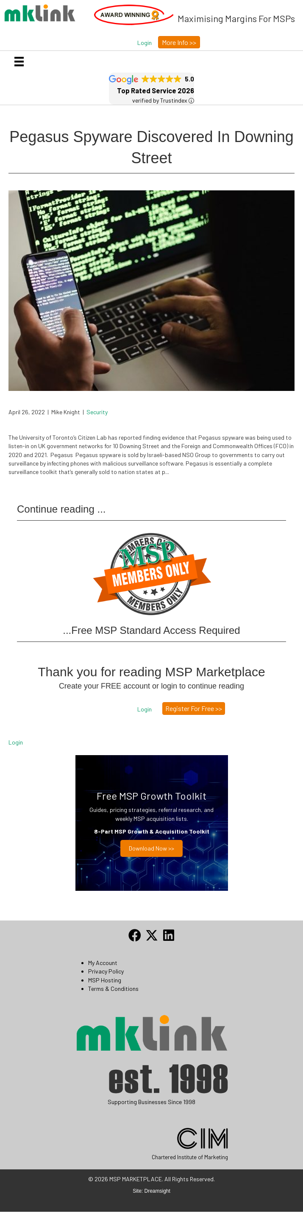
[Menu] (19, 62)
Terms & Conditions (113, 988)
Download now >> (151, 848)
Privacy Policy (106, 971)
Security (97, 412)
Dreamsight (157, 1191)
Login (15, 742)
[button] (144, 42)
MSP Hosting (104, 980)
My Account (102, 962)
